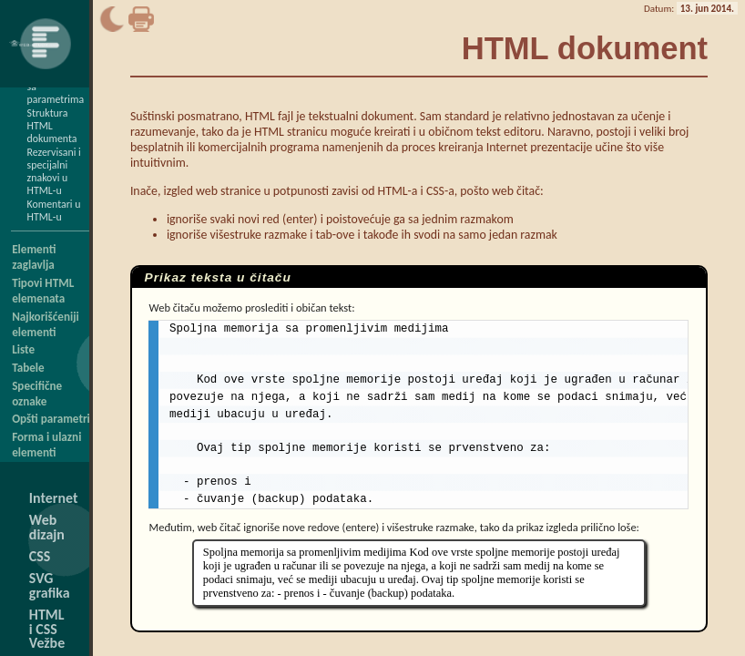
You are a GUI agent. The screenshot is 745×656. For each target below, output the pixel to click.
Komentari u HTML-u (54, 210)
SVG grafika (49, 585)
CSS (39, 556)
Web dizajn (47, 527)
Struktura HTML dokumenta (52, 126)
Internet (53, 498)
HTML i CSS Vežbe (47, 629)
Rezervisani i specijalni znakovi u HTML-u (54, 171)
